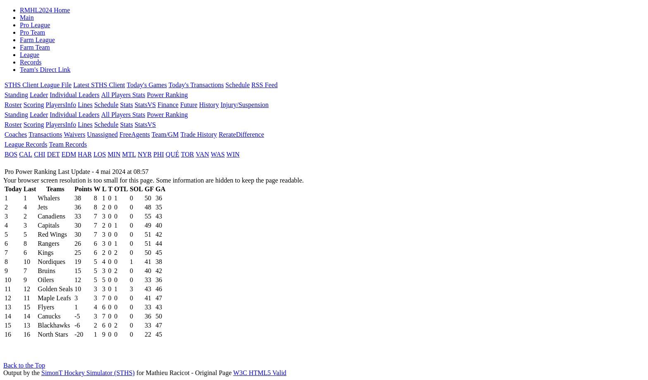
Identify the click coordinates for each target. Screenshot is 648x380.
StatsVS (145, 104)
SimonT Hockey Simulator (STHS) (88, 372)
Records (30, 62)
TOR (187, 154)
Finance (168, 104)
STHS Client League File (38, 84)
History (209, 104)
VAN (202, 154)
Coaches (16, 134)
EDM (69, 154)
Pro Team (32, 32)
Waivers (74, 134)
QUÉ (172, 154)
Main (27, 17)
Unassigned (102, 134)
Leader (39, 94)
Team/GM (165, 134)
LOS (99, 154)
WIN (233, 154)
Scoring (34, 104)
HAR (85, 154)
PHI (158, 154)
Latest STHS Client (99, 84)
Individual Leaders (74, 94)
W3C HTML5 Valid (259, 372)
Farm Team (35, 47)
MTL (129, 154)
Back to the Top (24, 365)
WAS (218, 154)
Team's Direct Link (45, 69)
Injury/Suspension (245, 104)
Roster (13, 104)
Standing (16, 94)
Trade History (198, 134)
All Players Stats (123, 94)
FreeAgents (134, 134)
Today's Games (147, 84)
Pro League (35, 24)
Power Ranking (167, 94)
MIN (113, 154)
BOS (11, 154)
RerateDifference (241, 134)
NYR (145, 154)
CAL (25, 154)
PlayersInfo (61, 104)
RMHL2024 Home (45, 10)
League (29, 54)
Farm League (37, 39)
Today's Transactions (196, 84)
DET (53, 154)
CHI (39, 154)
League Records (26, 144)
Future (189, 104)
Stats (126, 104)
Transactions (45, 134)
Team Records (68, 144)
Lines (85, 104)
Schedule (238, 84)
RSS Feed (264, 84)
